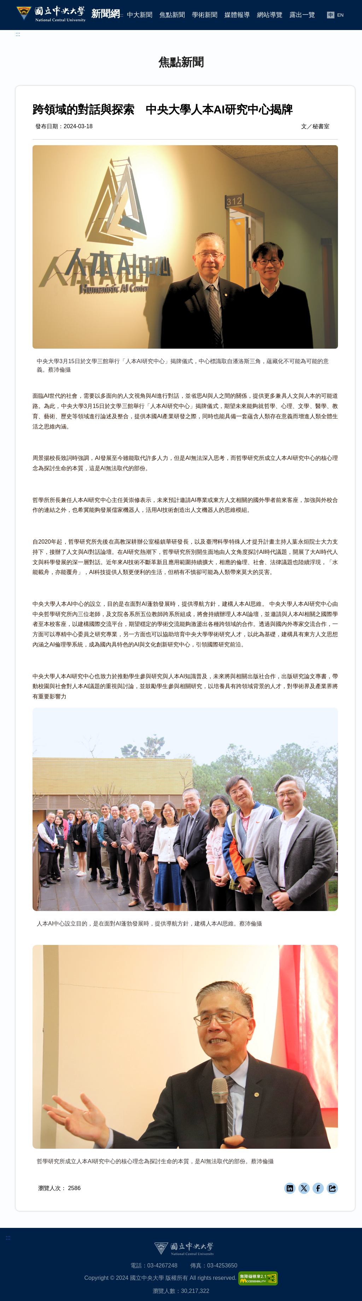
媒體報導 (237, 14)
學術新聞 (204, 14)
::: (121, 15)
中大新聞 (139, 14)
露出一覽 (302, 14)
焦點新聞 (172, 14)
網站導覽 (269, 14)
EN (340, 15)
